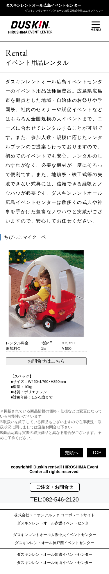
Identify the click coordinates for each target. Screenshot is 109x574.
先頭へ (71, 452)
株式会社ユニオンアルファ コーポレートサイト (54, 515)
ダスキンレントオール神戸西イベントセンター (54, 543)
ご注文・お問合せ (54, 487)
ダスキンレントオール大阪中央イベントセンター (54, 535)
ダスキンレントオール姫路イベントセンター (54, 554)
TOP (96, 452)
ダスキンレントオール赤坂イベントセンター (54, 523)
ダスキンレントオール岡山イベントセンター (54, 562)
